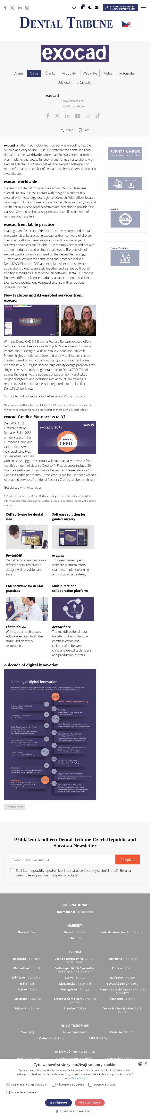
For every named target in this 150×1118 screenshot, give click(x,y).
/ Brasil (27, 932)
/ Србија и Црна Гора (75, 1000)
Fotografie (127, 73)
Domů (18, 73)
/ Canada (75, 932)
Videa (108, 73)
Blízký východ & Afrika (75, 1052)
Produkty (69, 73)
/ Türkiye (75, 1008)
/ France (122, 968)
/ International (75, 912)
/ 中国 (28, 1032)
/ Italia (27, 983)
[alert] (75, 1088)
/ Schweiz (28, 1008)
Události (63, 82)
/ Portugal (75, 989)
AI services (34, 487)
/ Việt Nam (51, 1038)
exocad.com (12, 173)
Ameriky (75, 925)
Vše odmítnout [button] (89, 1102)
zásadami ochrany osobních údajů (95, 870)
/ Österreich (27, 959)
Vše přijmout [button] (58, 1102)
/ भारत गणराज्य (75, 1032)
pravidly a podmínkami (49, 870)
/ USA (75, 938)
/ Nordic (122, 983)
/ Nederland (75, 983)
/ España (122, 999)
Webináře (90, 73)
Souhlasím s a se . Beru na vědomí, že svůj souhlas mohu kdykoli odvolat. (73, 872)
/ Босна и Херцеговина (75, 960)
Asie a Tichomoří (75, 1026)
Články (50, 73)
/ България (122, 959)
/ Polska (27, 989)
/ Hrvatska (27, 968)
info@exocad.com (74, 106)
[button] (74, 1111)
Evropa (75, 952)
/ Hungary (122, 977)
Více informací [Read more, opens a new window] (79, 1078)
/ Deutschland (27, 977)
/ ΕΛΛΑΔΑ (75, 977)
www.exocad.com (73, 101)
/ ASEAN (99, 1038)
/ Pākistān (122, 1032)
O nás (34, 73)
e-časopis (84, 82)
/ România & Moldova (122, 991)
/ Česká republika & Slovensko (75, 969)
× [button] (145, 1063)
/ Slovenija (27, 999)
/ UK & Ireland (122, 1010)
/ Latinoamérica (122, 932)
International (75, 905)
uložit (86, 130)
